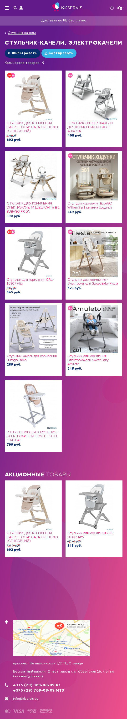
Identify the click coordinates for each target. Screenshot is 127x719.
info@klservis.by (25, 698)
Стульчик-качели (22, 33)
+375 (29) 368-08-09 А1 (37, 685)
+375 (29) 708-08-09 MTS (38, 690)
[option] (33, 518)
